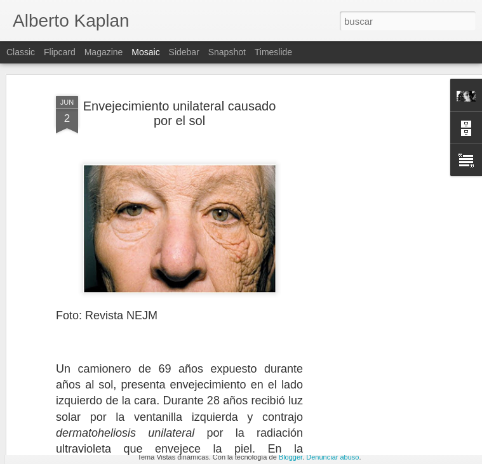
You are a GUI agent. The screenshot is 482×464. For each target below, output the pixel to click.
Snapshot (227, 52)
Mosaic (145, 52)
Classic (20, 52)
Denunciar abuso (332, 457)
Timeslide (273, 52)
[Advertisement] (372, 252)
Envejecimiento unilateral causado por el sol (179, 76)
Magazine (103, 52)
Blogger (290, 457)
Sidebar (184, 52)
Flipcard (60, 52)
